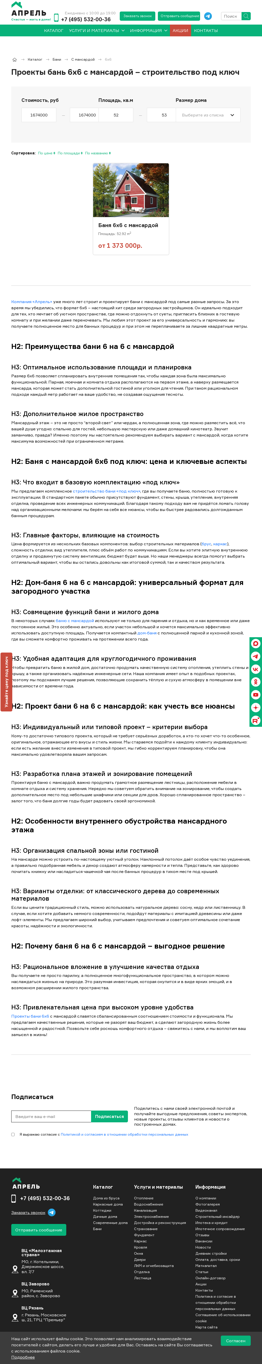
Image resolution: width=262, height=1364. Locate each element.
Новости (203, 1247)
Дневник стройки (211, 1253)
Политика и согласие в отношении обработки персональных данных (215, 1302)
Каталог (103, 1187)
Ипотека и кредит (211, 1222)
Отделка (142, 1272)
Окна (138, 1253)
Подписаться (109, 1116)
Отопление (144, 1198)
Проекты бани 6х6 (30, 1016)
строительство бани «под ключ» (106, 491)
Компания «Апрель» (31, 301)
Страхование (146, 1229)
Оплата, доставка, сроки (217, 1259)
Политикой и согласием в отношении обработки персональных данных (124, 1134)
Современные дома (110, 1222)
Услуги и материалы (94, 30)
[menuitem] (53, 30)
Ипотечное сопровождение (220, 1229)
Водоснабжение (148, 1204)
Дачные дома (105, 1216)
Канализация (145, 1210)
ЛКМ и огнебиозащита (154, 1265)
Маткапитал (206, 1265)
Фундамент (144, 1235)
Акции (180, 30)
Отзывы (202, 1235)
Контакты (206, 30)
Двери (140, 1259)
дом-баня (147, 632)
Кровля (140, 1247)
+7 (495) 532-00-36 (86, 19)
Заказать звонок (138, 16)
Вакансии (203, 1241)
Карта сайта (206, 1327)
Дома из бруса (106, 1198)
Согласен (235, 1340)
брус (206, 543)
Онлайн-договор (210, 1278)
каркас (220, 543)
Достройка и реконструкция (160, 1222)
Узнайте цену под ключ (6, 682)
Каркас (140, 1241)
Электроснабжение (151, 1216)
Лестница (142, 1278)
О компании (205, 1198)
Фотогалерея (207, 1204)
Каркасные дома (108, 1204)
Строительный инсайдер (217, 1216)
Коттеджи (102, 1210)
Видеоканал (206, 1210)
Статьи (201, 1272)
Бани (97, 1229)
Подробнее (23, 1357)
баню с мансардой (75, 620)
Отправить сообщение (180, 16)
